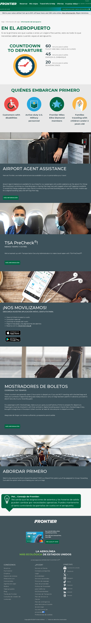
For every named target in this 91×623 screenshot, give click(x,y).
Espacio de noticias (10, 576)
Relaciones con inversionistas (9, 580)
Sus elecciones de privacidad (41, 611)
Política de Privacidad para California (42, 588)
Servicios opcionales (42, 578)
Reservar (24, 4)
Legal (37, 573)
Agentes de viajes (10, 584)
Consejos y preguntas (42, 571)
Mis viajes (33, 4)
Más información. (69, 13)
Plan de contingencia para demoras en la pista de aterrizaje (43, 604)
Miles (71, 4)
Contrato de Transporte (43, 594)
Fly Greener (8, 571)
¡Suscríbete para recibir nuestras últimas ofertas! (76, 9)
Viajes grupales (9, 589)
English (87, 1)
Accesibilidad (39, 576)
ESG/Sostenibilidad (41, 591)
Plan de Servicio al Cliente (41, 598)
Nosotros (7, 568)
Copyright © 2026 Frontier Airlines (34, 619)
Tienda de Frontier (10, 594)
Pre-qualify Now (52, 541)
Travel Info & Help (47, 4)
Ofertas (60, 4)
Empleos (7, 573)
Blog (5, 591)
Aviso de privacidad (41, 584)
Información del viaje (13, 22)
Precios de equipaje (42, 581)
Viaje (2, 22)
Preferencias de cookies (43, 615)
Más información (11, 198)
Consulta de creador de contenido (12, 598)
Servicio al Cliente (41, 568)
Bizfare (6, 586)
